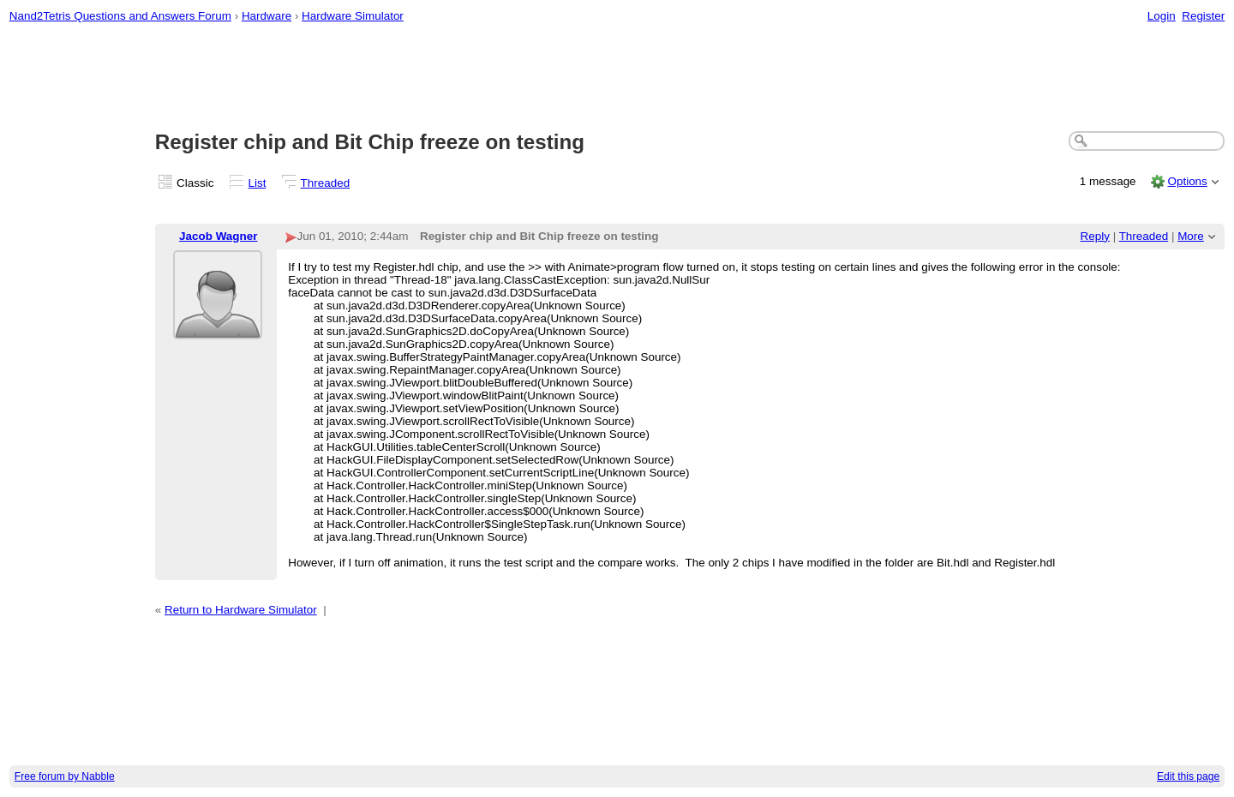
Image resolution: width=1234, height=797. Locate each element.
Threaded (325, 183)
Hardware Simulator (353, 15)
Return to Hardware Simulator (241, 609)
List (258, 183)
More (1190, 236)
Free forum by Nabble (65, 776)
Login (1161, 15)
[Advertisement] (617, 78)
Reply (1095, 236)
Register (1203, 15)
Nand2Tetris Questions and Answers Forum (120, 15)
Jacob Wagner (218, 236)
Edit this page (1188, 776)
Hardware (266, 15)
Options (1187, 181)
